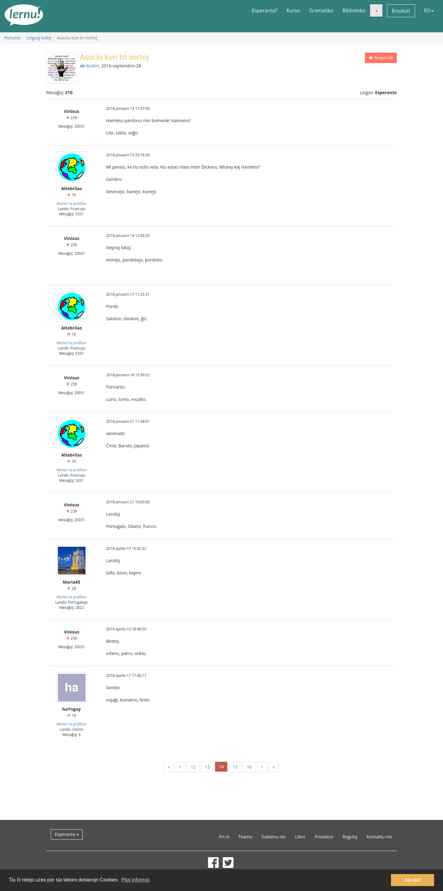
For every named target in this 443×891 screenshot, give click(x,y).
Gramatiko (321, 10)
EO (429, 10)
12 (193, 767)
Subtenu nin (273, 837)
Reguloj (349, 837)
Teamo (245, 837)
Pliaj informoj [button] (135, 879)
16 (249, 767)
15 (235, 767)
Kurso (293, 10)
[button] (376, 10)
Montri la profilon (71, 203)
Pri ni (224, 837)
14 (221, 766)
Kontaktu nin (379, 837)
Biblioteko (353, 10)
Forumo (12, 38)
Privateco (324, 837)
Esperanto (67, 834)
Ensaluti (401, 10)
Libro (300, 837)
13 (207, 767)
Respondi (381, 58)
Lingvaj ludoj (38, 38)
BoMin (92, 66)
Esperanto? (264, 10)
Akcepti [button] (413, 879)
